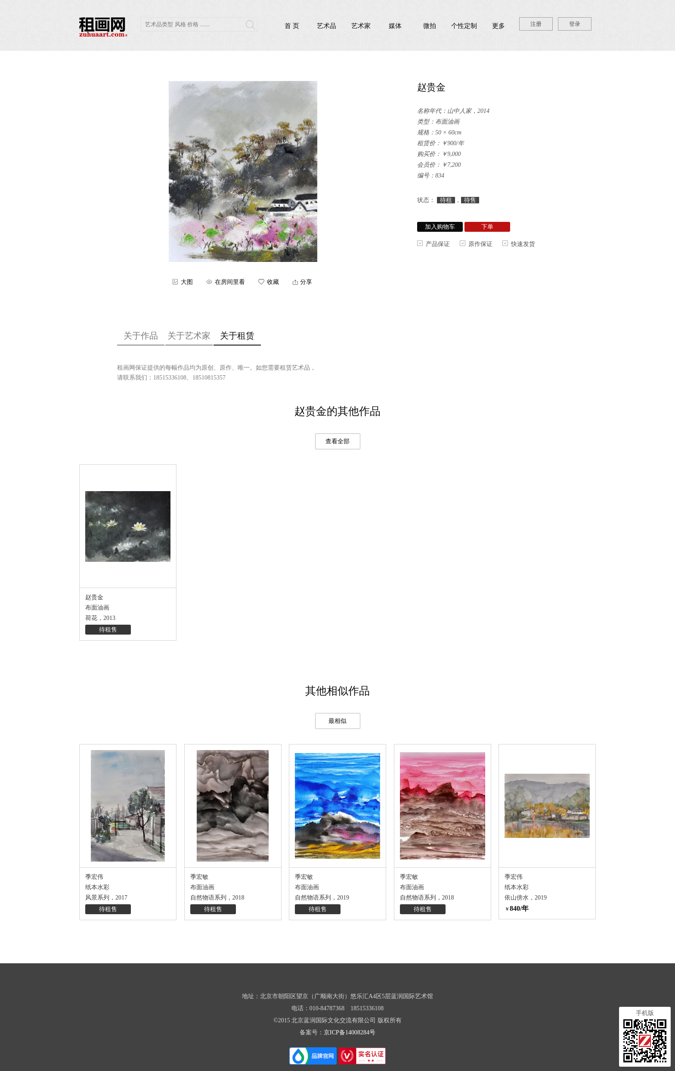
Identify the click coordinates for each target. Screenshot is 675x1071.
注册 (536, 24)
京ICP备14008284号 (349, 1032)
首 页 (292, 25)
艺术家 (361, 25)
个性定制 (464, 25)
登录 (574, 24)
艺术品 (326, 25)
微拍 (429, 25)
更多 (498, 25)
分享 (306, 282)
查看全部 (337, 441)
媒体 (395, 25)
